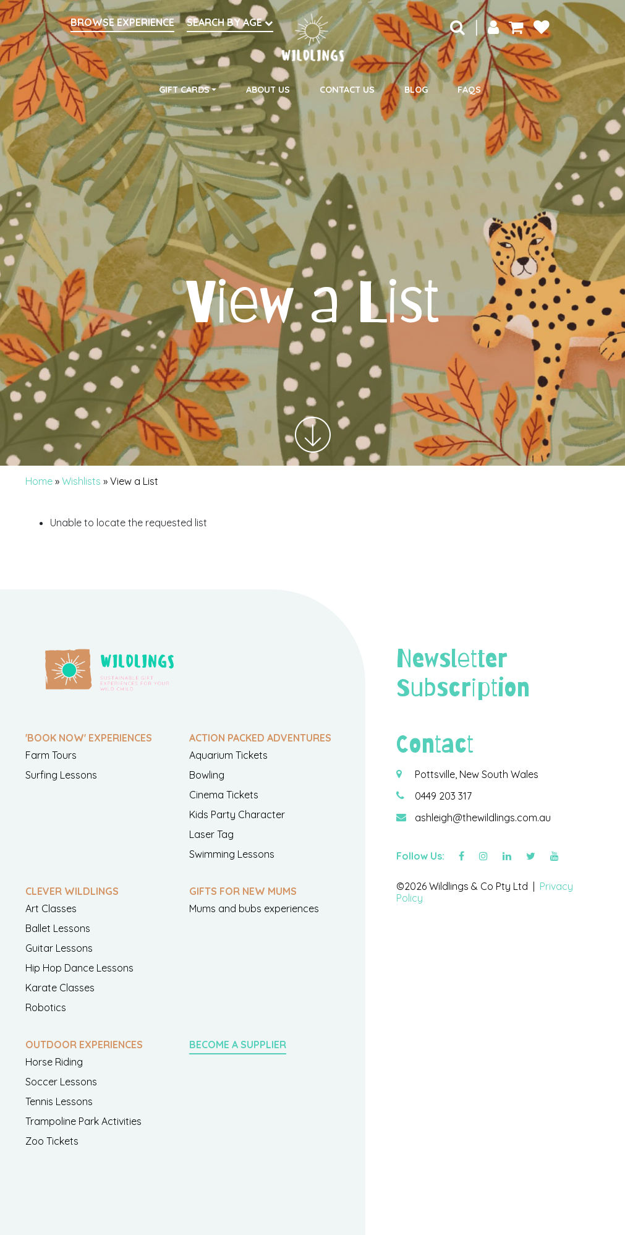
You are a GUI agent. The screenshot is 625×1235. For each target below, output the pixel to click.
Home (39, 481)
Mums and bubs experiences (254, 908)
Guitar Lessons (59, 948)
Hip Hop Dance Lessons (79, 968)
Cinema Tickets (223, 794)
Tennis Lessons (59, 1101)
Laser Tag (211, 834)
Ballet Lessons (57, 928)
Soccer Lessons (61, 1081)
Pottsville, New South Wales (476, 774)
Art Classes (51, 908)
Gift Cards (184, 89)
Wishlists (81, 481)
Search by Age (230, 22)
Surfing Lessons (61, 775)
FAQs (469, 89)
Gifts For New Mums (243, 891)
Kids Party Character (237, 814)
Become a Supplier (237, 1044)
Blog (416, 89)
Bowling (206, 775)
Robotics (45, 1007)
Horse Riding (54, 1062)
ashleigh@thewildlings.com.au (483, 817)
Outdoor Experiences (84, 1044)
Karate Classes (60, 987)
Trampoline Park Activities (83, 1121)
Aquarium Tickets (228, 755)
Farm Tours (51, 755)
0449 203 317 (443, 796)
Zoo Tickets (52, 1141)
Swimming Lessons (231, 854)
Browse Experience (122, 22)
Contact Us (347, 89)
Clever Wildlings (72, 891)
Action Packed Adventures (260, 738)
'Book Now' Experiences (88, 738)
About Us (268, 89)
